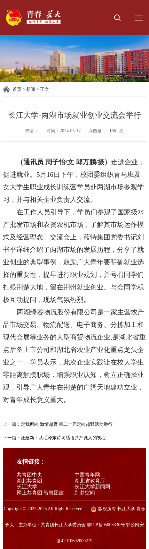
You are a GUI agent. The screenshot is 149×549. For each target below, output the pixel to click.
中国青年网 (87, 474)
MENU (138, 18)
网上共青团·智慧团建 (40, 492)
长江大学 (27, 486)
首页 (16, 89)
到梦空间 (84, 492)
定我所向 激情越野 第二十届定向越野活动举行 (67, 424)
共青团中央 (29, 474)
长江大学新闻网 (92, 486)
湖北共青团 (29, 481)
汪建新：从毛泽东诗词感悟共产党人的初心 (63, 437)
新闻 (30, 89)
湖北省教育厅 (89, 481)
